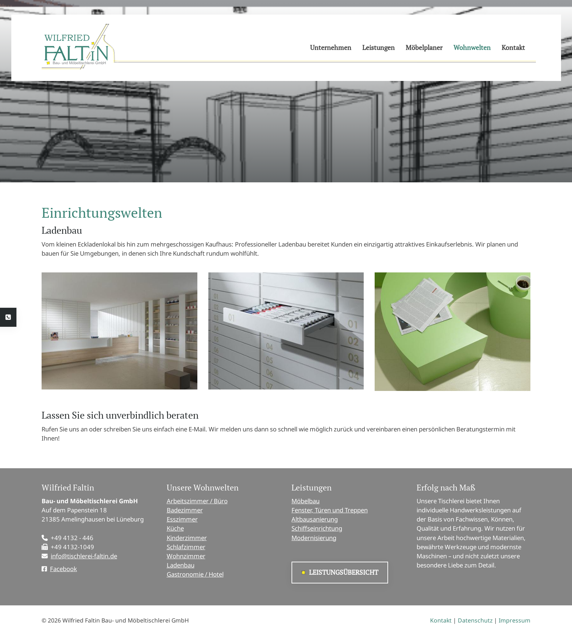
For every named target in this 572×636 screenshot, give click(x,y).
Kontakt (513, 47)
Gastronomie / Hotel (195, 574)
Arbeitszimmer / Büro (197, 501)
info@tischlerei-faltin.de (84, 556)
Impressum (514, 620)
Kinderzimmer (187, 538)
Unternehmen (330, 47)
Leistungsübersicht (343, 572)
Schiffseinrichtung (316, 528)
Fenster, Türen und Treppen (329, 510)
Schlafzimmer (186, 547)
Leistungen (378, 47)
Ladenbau (180, 565)
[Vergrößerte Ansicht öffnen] (119, 330)
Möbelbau (305, 501)
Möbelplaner (424, 47)
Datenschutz (475, 620)
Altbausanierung (314, 519)
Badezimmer (185, 510)
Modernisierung (313, 538)
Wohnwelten (472, 47)
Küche (175, 528)
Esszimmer (182, 519)
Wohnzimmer (186, 556)
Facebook (63, 569)
